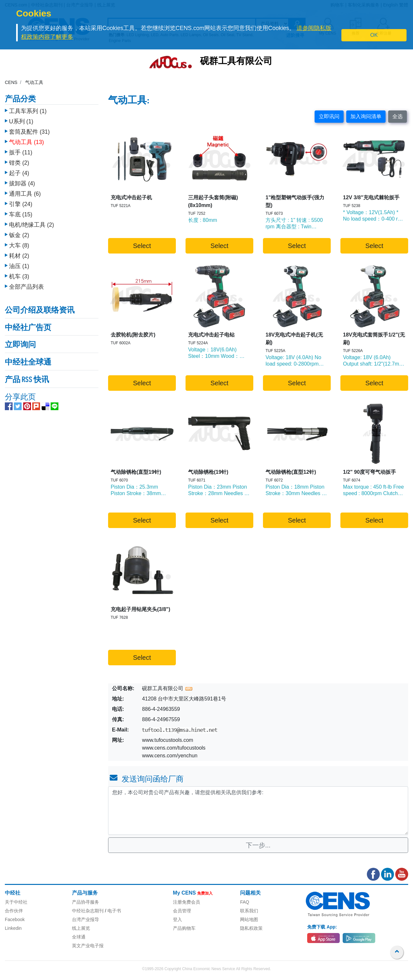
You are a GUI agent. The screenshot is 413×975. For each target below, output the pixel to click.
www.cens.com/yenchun (169, 755)
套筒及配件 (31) (29, 132)
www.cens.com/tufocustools (174, 748)
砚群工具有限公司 (236, 61)
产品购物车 (184, 928)
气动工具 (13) (26, 142)
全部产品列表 (26, 287)
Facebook (15, 919)
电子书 (114, 910)
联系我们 (249, 910)
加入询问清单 (365, 116)
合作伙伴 (14, 910)
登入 (177, 919)
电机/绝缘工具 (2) (31, 225)
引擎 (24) (20, 204)
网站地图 (249, 919)
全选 (397, 116)
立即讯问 (329, 116)
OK (374, 35)
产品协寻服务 (85, 902)
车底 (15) (20, 214)
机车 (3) (19, 276)
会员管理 (182, 910)
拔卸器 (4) (22, 183)
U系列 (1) (21, 121)
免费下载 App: (322, 926)
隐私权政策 (251, 928)
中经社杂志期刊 (88, 910)
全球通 (79, 936)
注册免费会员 (186, 902)
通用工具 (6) (25, 194)
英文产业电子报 (88, 945)
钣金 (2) (19, 235)
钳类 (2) (19, 163)
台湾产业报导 (85, 919)
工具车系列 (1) (27, 111)
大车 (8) (19, 245)
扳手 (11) (20, 152)
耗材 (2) (19, 256)
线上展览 (81, 928)
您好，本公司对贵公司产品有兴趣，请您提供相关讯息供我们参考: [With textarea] (258, 810)
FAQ (244, 902)
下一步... (258, 845)
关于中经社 (16, 902)
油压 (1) (19, 266)
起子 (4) (19, 173)
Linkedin (13, 928)
